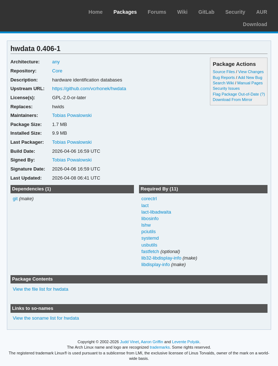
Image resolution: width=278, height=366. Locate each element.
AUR (261, 12)
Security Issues (226, 88)
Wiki (182, 12)
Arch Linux (39, 11)
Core (57, 70)
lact (144, 205)
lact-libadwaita (156, 212)
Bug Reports (224, 77)
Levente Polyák (185, 342)
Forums (157, 12)
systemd (150, 238)
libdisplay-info (155, 264)
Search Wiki (223, 83)
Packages (125, 12)
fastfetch (150, 251)
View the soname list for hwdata (46, 318)
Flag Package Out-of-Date (236, 94)
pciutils (148, 231)
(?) (262, 94)
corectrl (149, 198)
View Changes (251, 72)
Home (96, 12)
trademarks (160, 347)
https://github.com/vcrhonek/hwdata (89, 88)
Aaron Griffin (152, 342)
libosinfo (150, 218)
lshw (146, 225)
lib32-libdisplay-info (161, 258)
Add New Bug (250, 77)
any (56, 61)
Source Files (224, 72)
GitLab (206, 12)
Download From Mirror (232, 99)
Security (235, 12)
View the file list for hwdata (40, 289)
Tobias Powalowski (72, 115)
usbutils (149, 245)
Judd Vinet (129, 342)
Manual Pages (250, 83)
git (15, 198)
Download (255, 24)
